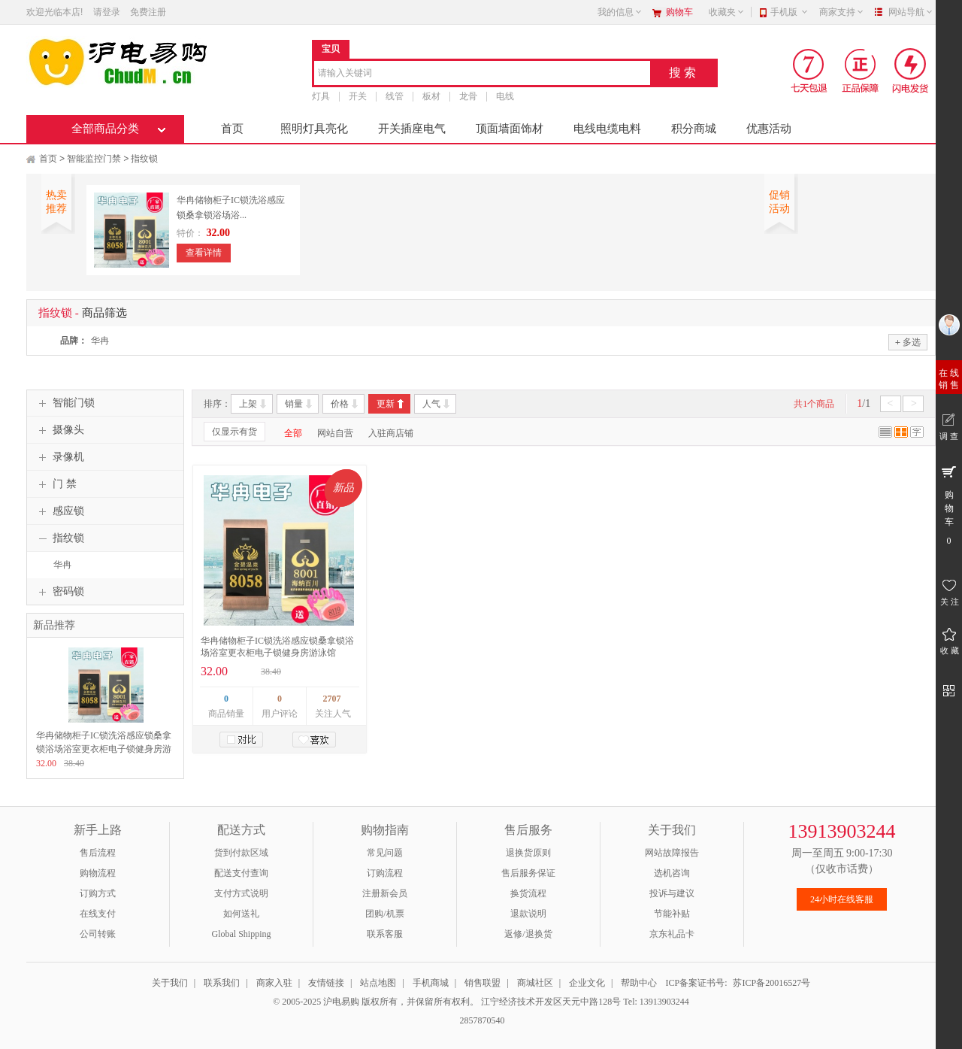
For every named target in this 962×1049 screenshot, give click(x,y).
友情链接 (326, 983)
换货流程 (528, 893)
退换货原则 (528, 852)
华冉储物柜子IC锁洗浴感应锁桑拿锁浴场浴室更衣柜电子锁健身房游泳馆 (103, 749)
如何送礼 (241, 913)
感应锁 (59, 511)
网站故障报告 (672, 852)
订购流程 (385, 873)
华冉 (100, 340)
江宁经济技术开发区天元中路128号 (552, 1001)
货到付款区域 (241, 852)
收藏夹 (727, 12)
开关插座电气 (412, 129)
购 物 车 (949, 504)
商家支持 (841, 12)
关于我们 (170, 983)
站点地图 (378, 983)
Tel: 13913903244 (656, 1001)
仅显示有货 (234, 431)
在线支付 (98, 913)
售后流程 (98, 852)
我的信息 (620, 12)
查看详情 (204, 252)
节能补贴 (672, 913)
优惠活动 (768, 129)
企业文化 (587, 983)
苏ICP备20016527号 (771, 983)
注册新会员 (384, 893)
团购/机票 (384, 913)
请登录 (106, 12)
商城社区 (535, 983)
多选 (908, 341)
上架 (248, 404)
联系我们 (222, 983)
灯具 (321, 96)
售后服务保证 (528, 873)
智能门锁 (65, 403)
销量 (294, 404)
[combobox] (482, 74)
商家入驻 (274, 983)
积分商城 (693, 129)
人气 (431, 404)
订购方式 (98, 893)
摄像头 (59, 430)
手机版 (789, 12)
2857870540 (481, 1020)
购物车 (679, 12)
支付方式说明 (241, 893)
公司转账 (98, 934)
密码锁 (59, 592)
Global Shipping (241, 934)
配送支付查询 (241, 873)
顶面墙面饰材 (509, 129)
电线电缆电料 (607, 129)
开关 (358, 96)
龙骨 (468, 96)
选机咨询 (672, 873)
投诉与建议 (671, 893)
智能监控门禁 (94, 158)
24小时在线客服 (841, 899)
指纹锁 (144, 158)
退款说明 (528, 913)
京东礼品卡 (671, 934)
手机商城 (431, 983)
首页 (232, 129)
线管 (395, 96)
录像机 (59, 457)
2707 (332, 698)
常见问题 (385, 852)
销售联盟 (482, 983)
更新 (386, 404)
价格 (340, 404)
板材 (431, 96)
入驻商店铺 (390, 433)
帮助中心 (639, 983)
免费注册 (148, 12)
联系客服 (385, 934)
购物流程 (98, 873)
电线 (505, 96)
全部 (293, 433)
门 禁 (56, 484)
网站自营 (335, 433)
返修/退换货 (528, 934)
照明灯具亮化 (314, 129)
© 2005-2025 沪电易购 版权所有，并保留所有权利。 (376, 1001)
